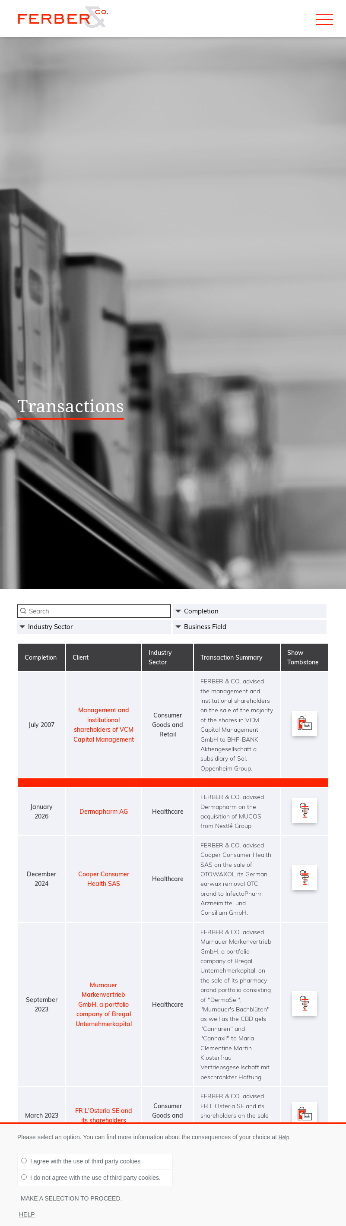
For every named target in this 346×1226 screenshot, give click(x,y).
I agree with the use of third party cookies (80, 1161)
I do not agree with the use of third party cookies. (91, 1177)
